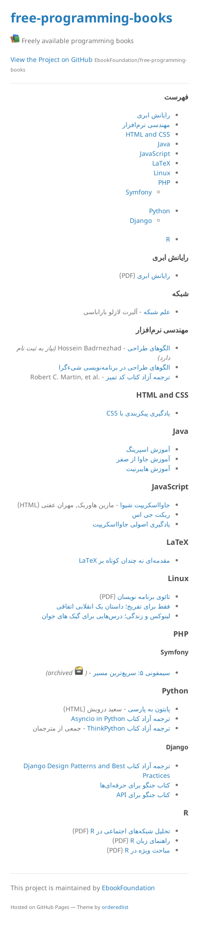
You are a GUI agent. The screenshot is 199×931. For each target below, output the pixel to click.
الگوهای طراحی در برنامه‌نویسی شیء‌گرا (114, 367)
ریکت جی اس (151, 514)
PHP (164, 182)
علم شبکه (157, 311)
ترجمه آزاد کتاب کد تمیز (138, 376)
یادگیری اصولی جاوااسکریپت (131, 524)
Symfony (139, 192)
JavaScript (155, 153)
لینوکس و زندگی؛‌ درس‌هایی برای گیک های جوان (106, 615)
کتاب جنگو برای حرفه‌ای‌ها (135, 785)
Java (164, 143)
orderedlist (115, 906)
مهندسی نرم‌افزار (146, 124)
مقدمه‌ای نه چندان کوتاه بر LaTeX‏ (124, 560)
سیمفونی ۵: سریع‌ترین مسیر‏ (131, 672)
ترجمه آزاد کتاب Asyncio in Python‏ (120, 718)
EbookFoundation (128, 887)
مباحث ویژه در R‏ (147, 850)
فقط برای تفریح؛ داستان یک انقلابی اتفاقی (113, 606)
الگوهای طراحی (148, 348)
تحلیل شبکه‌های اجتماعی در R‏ (130, 830)
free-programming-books (91, 17)
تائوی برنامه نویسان (143, 596)
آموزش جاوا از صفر (143, 458)
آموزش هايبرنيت (148, 468)
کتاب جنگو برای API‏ (143, 794)
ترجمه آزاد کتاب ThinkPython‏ (128, 728)
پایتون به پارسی (149, 708)
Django (141, 220)
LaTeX (161, 163)
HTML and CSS (148, 134)
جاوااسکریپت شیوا (145, 504)
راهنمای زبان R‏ (150, 840)
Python (159, 210)
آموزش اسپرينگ (148, 449)
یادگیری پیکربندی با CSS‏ (138, 413)
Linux (162, 172)
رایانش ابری (153, 115)
